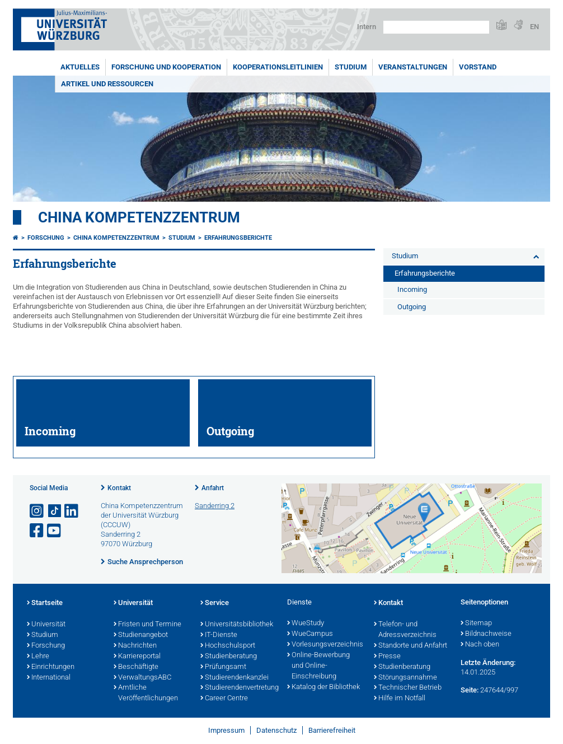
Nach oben (480, 645)
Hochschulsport (227, 646)
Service (214, 603)
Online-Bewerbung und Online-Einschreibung (318, 666)
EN (534, 26)
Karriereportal (137, 657)
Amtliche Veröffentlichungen (146, 693)
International (49, 678)
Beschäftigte (136, 667)
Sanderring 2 (214, 505)
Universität (46, 625)
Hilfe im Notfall (399, 699)
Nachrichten (135, 646)
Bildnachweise (486, 634)
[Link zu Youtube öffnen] (55, 531)
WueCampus (310, 634)
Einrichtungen (50, 667)
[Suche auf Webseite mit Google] (436, 27)
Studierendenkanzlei (234, 678)
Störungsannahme (405, 678)
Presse (387, 657)
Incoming (412, 289)
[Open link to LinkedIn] (72, 511)
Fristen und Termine (147, 625)
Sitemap (476, 624)
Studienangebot (141, 635)
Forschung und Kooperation (166, 67)
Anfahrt (212, 488)
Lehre (38, 657)
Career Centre (224, 699)
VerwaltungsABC (142, 678)
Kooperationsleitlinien (278, 67)
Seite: (469, 690)
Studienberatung (228, 657)
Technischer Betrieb (408, 688)
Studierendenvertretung (238, 688)
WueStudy (305, 624)
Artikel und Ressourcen (107, 84)
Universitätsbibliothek (236, 625)
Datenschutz (276, 730)
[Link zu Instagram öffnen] (37, 511)
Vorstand (477, 67)
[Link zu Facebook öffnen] (37, 531)
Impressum (226, 730)
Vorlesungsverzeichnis (325, 645)
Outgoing (411, 307)
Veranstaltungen (412, 67)
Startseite (45, 603)
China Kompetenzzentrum (139, 217)
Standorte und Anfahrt (410, 646)
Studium (351, 67)
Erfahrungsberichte (238, 237)
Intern (366, 26)
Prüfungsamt (223, 667)
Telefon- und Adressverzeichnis (405, 630)
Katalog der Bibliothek (323, 687)
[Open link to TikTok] (55, 511)
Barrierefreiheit (331, 730)
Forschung (45, 237)
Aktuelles (80, 67)
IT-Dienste (218, 635)
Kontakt (119, 488)
